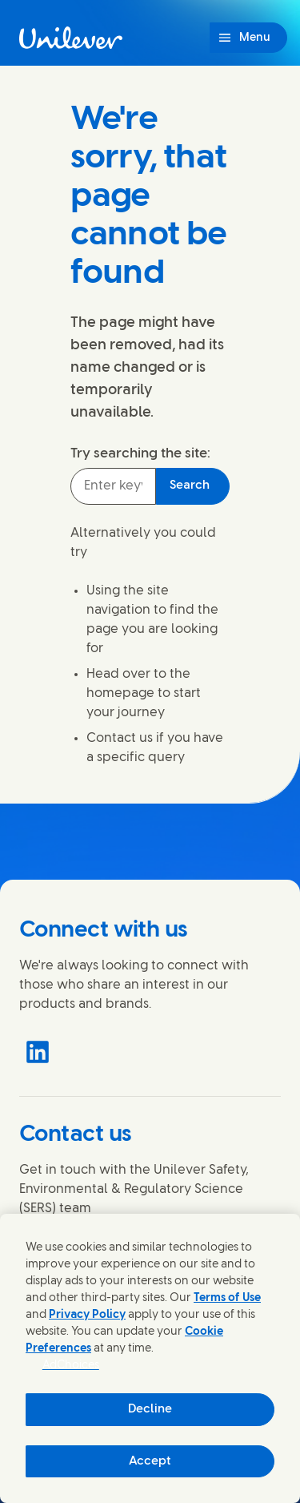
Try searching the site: (140, 453)
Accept (150, 1461)
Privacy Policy (87, 1315)
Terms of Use (227, 1298)
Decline (150, 1409)
